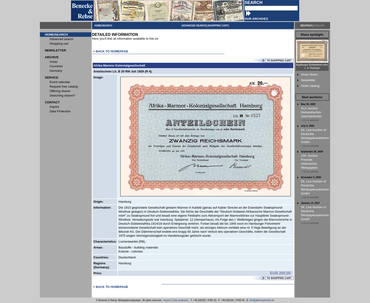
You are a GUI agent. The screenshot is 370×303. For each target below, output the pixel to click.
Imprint (167, 300)
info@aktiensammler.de (261, 300)
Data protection (180, 300)
